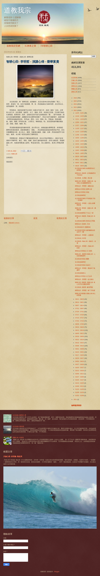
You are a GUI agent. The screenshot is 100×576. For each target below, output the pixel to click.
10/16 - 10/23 (79, 144)
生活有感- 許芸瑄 (80, 238)
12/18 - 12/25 (79, 116)
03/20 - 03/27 (79, 367)
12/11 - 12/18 (79, 119)
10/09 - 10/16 (79, 147)
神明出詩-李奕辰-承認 (82, 192)
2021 (75, 399)
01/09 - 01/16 (79, 392)
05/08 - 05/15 (79, 346)
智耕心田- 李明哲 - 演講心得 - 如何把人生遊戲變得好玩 (85, 182)
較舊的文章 (62, 218)
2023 (75, 107)
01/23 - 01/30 (79, 389)
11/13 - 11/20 (79, 131)
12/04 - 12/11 (79, 122)
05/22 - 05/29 (79, 339)
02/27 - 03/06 (79, 377)
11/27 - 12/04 (79, 125)
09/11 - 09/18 (79, 159)
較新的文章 (9, 218)
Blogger (56, 571)
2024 (75, 104)
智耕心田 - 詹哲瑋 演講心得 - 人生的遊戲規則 (85, 255)
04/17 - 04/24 (79, 355)
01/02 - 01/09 (79, 395)
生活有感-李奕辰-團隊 (82, 259)
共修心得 (74, 80)
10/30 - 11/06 (79, 138)
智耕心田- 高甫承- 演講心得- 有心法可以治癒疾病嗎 (85, 283)
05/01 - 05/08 (79, 349)
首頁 (35, 218)
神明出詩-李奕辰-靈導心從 (83, 189)
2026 (75, 98)
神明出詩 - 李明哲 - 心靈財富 (84, 235)
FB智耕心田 (46, 46)
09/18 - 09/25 (79, 156)
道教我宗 (17, 10)
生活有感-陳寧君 (80, 195)
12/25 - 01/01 (79, 113)
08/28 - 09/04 (79, 166)
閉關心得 (74, 89)
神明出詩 (74, 86)
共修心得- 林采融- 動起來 (12, 456)
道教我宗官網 (13, 46)
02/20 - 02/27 (79, 380)
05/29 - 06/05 (79, 336)
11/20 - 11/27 (79, 128)
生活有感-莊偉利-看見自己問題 (85, 221)
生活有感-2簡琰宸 (18, 426)
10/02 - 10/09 (79, 150)
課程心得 (74, 92)
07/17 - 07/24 (79, 315)
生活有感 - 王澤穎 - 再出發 (83, 178)
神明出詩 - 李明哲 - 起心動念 (84, 279)
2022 (75, 110)
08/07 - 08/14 (79, 305)
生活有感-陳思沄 (80, 273)
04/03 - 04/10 (79, 361)
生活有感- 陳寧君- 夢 (19, 415)
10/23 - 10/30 (79, 141)
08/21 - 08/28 (79, 299)
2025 (75, 101)
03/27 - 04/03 (79, 364)
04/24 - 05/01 (79, 352)
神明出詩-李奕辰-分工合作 (83, 276)
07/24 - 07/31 (79, 311)
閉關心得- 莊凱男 (18, 437)
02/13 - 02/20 (79, 383)
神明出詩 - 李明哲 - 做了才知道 (85, 290)
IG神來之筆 (30, 46)
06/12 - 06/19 (79, 330)
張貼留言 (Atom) (14, 223)
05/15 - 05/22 (79, 343)
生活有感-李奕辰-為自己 (83, 265)
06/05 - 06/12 (79, 333)
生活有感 (74, 77)
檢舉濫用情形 (76, 405)
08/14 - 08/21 (79, 302)
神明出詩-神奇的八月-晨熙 (83, 251)
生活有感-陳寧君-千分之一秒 (84, 213)
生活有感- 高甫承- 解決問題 (84, 287)
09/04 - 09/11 (79, 162)
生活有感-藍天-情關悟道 (83, 227)
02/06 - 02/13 (79, 386)
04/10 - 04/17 (79, 358)
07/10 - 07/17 (79, 318)
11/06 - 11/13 (79, 135)
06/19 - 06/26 (79, 327)
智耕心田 (14, 154)
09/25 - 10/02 (79, 153)
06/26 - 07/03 (79, 324)
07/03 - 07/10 (79, 321)
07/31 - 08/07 (79, 308)
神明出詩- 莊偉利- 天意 (82, 224)
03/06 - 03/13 (79, 374)
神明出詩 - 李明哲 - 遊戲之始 (84, 186)
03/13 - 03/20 (79, 370)
